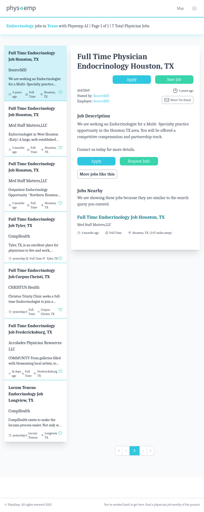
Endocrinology (20, 26)
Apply (132, 79)
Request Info (139, 161)
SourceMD (101, 96)
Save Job (174, 79)
